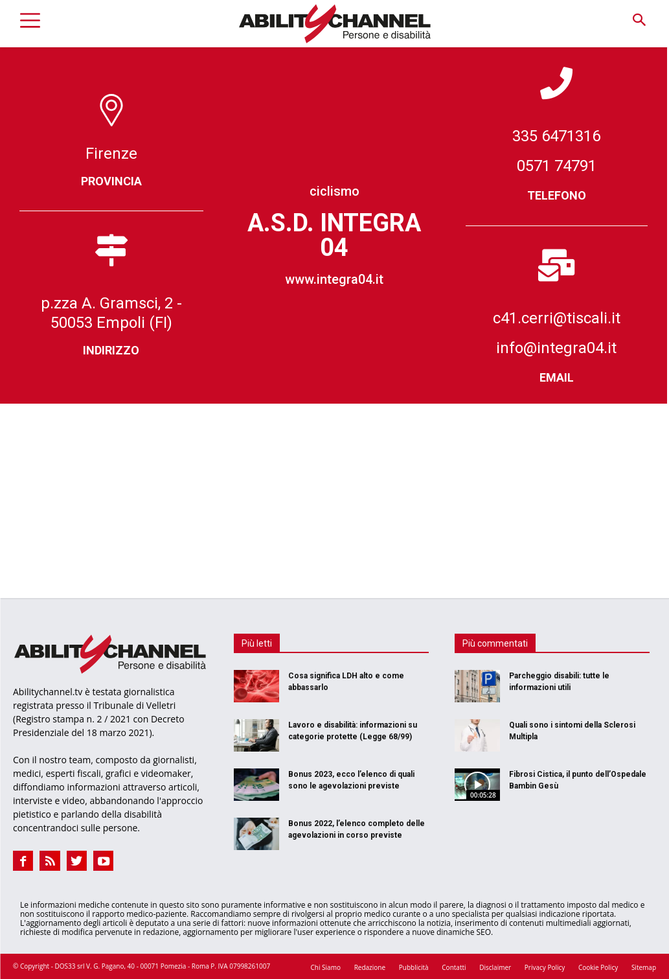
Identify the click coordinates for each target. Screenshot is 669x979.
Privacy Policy (545, 966)
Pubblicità (414, 966)
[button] (639, 20)
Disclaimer (495, 966)
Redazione (369, 966)
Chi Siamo (326, 966)
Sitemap (643, 966)
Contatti (454, 966)
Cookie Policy (598, 966)
